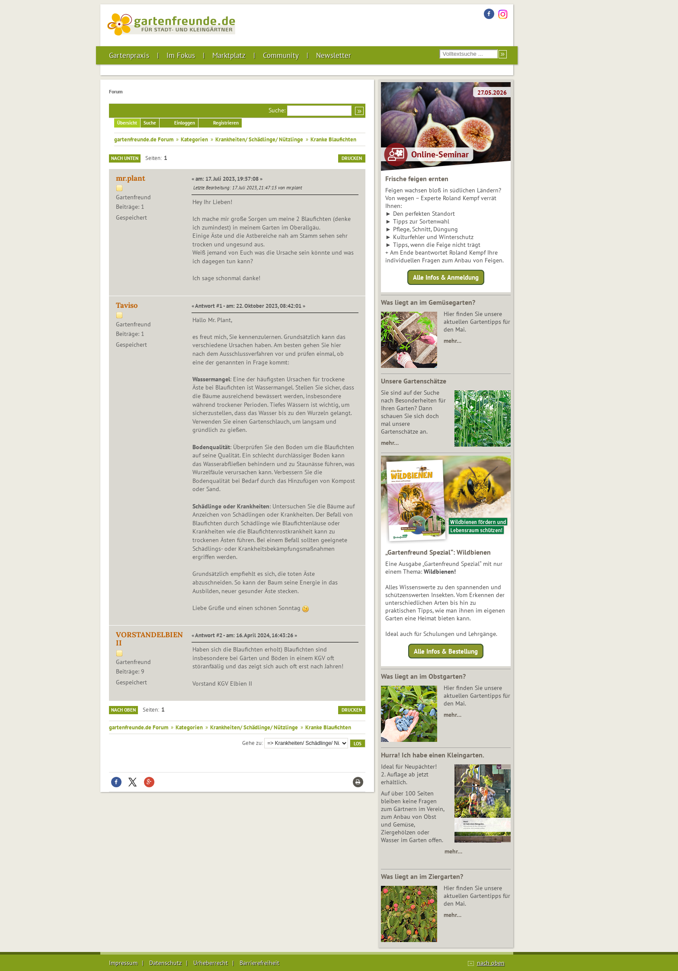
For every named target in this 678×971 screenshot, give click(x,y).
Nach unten (124, 158)
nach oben (491, 963)
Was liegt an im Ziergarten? (422, 876)
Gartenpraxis (129, 55)
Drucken (352, 158)
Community (281, 55)
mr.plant (130, 178)
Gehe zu (252, 742)
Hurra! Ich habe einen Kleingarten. (432, 755)
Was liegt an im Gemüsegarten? (428, 302)
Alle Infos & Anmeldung (446, 277)
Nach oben (123, 710)
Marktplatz (229, 55)
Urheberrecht (210, 963)
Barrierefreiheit (259, 963)
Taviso (127, 305)
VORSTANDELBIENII (149, 639)
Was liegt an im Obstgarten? (423, 676)
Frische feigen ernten (416, 178)
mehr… (452, 341)
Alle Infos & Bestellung (446, 651)
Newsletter (333, 55)
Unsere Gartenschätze (413, 381)
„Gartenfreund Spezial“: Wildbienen (438, 552)
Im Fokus (180, 55)
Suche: (277, 110)
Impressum (123, 963)
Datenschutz (165, 963)
